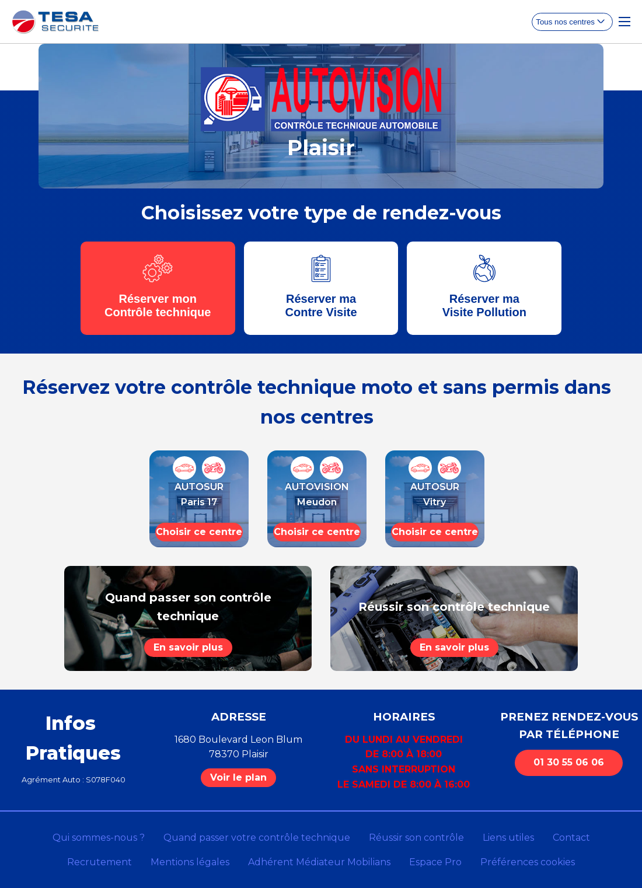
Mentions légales (190, 862)
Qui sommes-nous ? (99, 837)
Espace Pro (435, 862)
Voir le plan (238, 777)
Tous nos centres (565, 22)
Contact (571, 837)
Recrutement (99, 862)
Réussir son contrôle (416, 837)
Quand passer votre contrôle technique (256, 837)
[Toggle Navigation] (624, 21)
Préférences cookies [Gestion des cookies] (527, 862)
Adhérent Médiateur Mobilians (319, 862)
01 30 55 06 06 (568, 762)
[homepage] (55, 22)
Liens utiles (508, 837)
